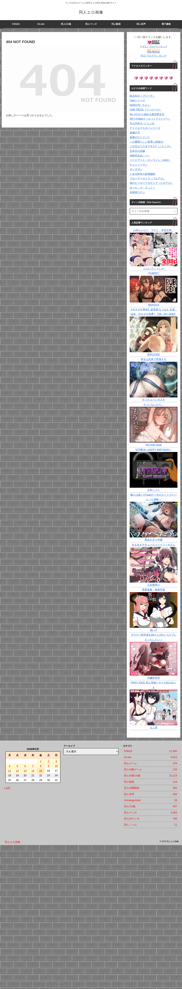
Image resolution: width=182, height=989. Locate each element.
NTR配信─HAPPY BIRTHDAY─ (154, 449)
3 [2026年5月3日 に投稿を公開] (56, 761)
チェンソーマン (139, 164)
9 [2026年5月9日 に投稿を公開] (48, 766)
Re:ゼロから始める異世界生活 (147, 114)
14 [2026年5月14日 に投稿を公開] (32, 770)
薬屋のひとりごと (140, 137)
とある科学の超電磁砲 (142, 174)
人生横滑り (153, 584)
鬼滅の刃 (135, 132)
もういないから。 (153, 404)
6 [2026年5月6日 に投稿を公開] (25, 766)
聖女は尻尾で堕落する (153, 359)
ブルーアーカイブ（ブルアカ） (148, 178)
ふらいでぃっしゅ (153, 268)
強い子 (153, 630)
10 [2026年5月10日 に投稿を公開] (56, 766)
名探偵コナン (137, 192)
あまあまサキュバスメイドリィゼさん (153, 544)
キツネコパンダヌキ (153, 399)
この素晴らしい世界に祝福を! (147, 141)
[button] (174, 211)
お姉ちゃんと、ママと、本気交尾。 (153, 230)
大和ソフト (153, 490)
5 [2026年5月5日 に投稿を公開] (17, 766)
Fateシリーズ (137, 100)
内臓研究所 (153, 677)
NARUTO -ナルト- (140, 105)
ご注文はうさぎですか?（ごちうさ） (151, 146)
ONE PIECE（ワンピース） (146, 109)
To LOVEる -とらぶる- (142, 123)
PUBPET (153, 273)
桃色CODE (153, 354)
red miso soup (153, 444)
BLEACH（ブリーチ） (142, 96)
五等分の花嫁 (137, 151)
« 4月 (7, 788)
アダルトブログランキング (153, 46)
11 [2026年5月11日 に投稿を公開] (9, 770)
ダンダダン (136, 169)
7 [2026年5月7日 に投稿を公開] (33, 766)
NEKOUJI (153, 304)
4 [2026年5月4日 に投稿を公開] (9, 766)
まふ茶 (153, 727)
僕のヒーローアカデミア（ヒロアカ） (151, 183)
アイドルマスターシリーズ (145, 128)
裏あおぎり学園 (154, 539)
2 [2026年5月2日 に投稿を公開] (48, 761)
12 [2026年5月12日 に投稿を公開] (17, 770)
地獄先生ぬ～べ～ (140, 155)
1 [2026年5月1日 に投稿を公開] (40, 761)
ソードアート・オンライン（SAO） (150, 160)
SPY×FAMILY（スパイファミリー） (150, 118)
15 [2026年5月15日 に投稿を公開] (40, 770)
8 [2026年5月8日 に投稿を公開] (40, 766)
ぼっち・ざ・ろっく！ (142, 187)
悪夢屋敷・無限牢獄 (153, 589)
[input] (153, 211)
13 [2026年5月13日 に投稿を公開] (25, 770)
